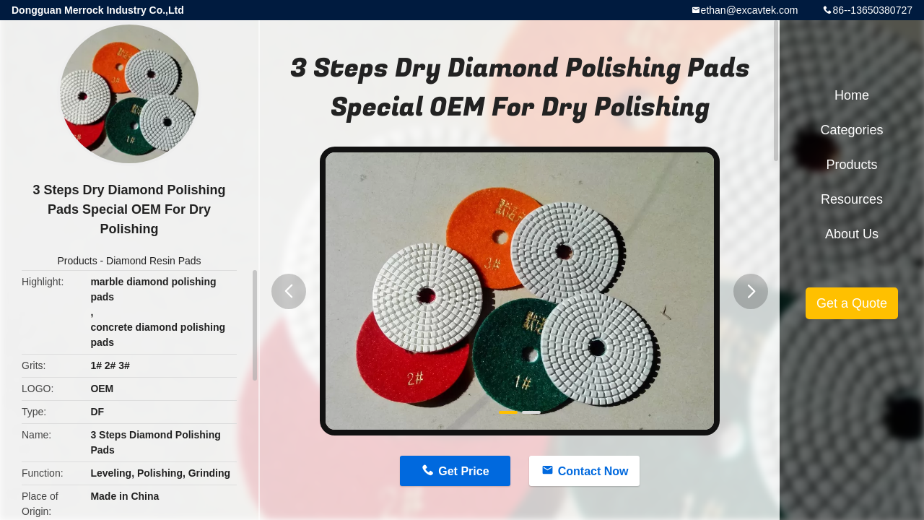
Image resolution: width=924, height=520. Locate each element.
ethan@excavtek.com (749, 10)
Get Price (463, 471)
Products (77, 260)
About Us (852, 234)
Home (851, 95)
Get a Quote (851, 303)
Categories (851, 130)
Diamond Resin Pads (153, 260)
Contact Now (593, 471)
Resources (852, 199)
